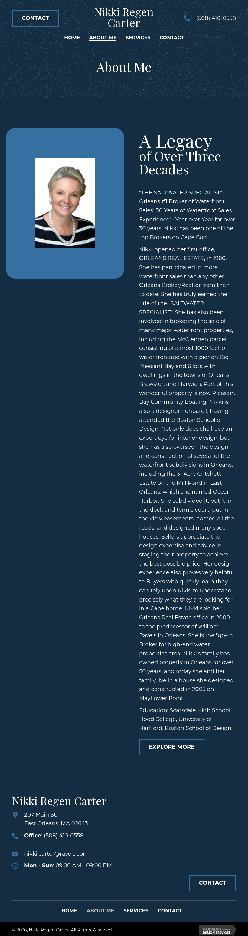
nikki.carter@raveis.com (56, 853)
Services (135, 911)
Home (69, 911)
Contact (170, 911)
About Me (100, 911)
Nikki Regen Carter (124, 17)
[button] (35, 18)
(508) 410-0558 (216, 18)
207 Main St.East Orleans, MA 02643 (56, 819)
